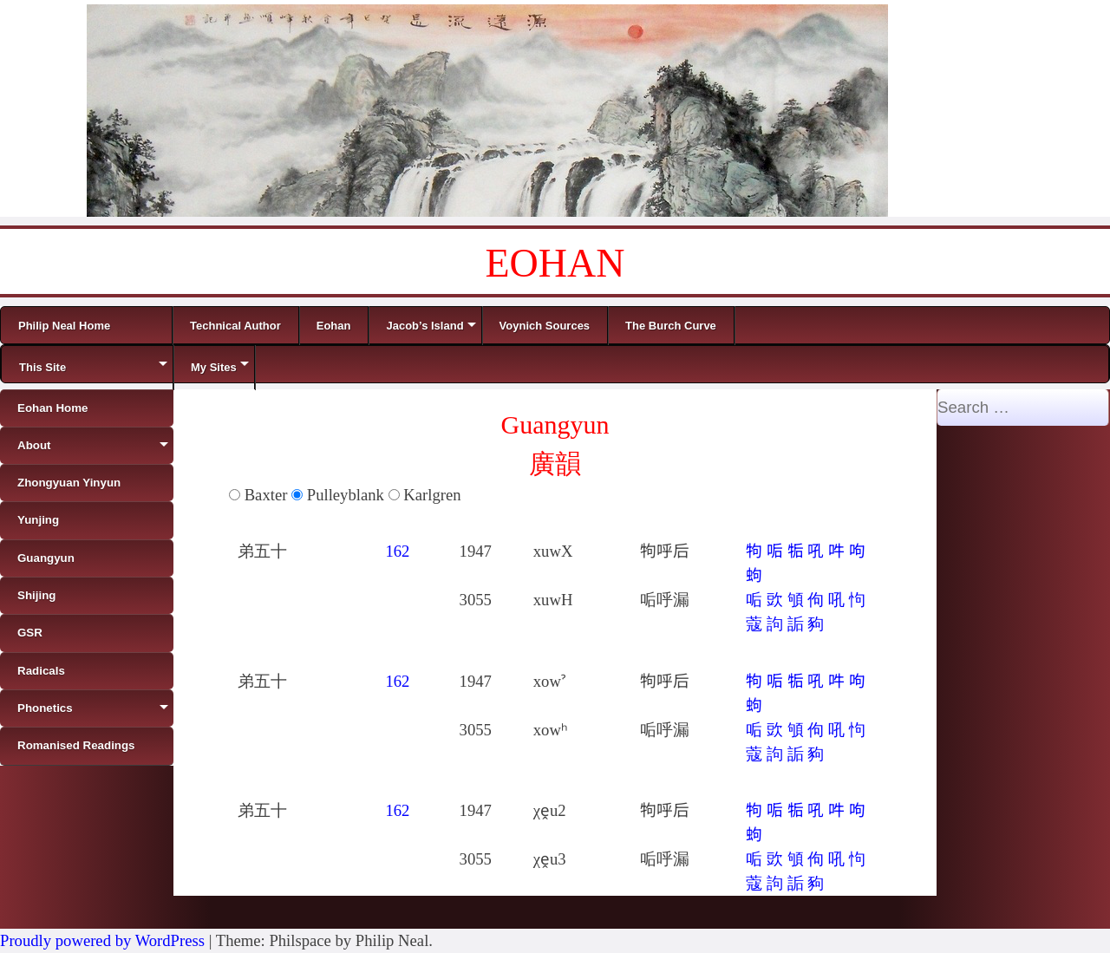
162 (397, 551)
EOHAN (555, 263)
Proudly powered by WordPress (102, 940)
